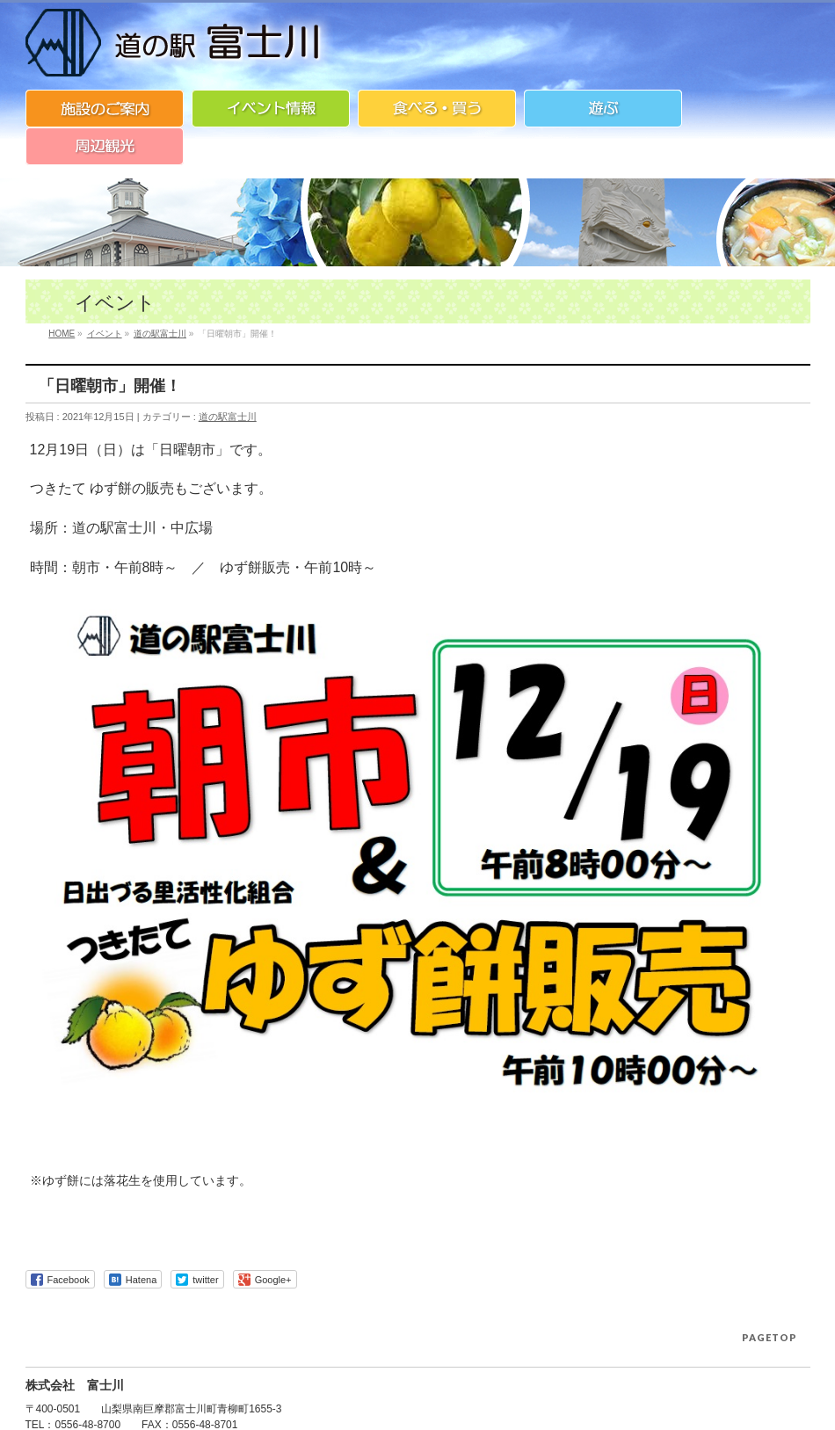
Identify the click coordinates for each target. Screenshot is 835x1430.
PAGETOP (769, 1337)
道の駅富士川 (228, 416)
